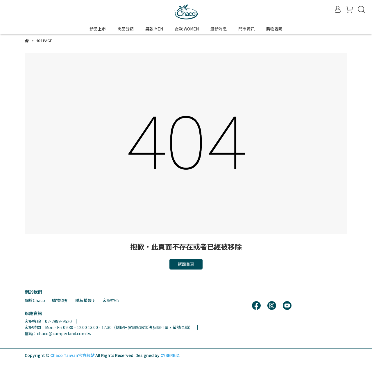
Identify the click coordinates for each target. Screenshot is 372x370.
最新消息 (218, 29)
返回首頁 (186, 264)
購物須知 (60, 300)
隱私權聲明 (85, 300)
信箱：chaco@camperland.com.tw (58, 333)
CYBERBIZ (169, 355)
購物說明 (274, 29)
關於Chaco (35, 300)
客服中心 (111, 300)
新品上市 (98, 29)
